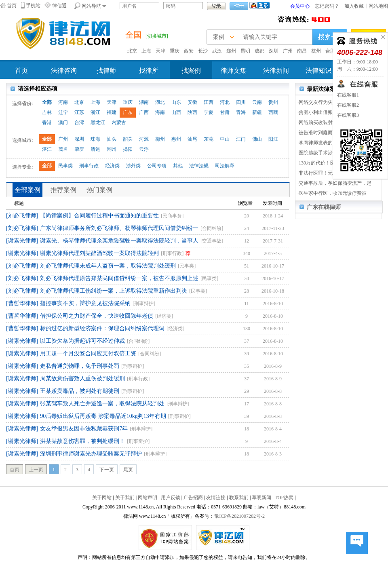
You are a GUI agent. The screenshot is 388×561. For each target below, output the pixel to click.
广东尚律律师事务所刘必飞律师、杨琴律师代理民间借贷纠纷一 (119, 228)
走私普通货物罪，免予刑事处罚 (79, 366)
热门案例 (99, 189)
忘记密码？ (327, 6)
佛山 (257, 139)
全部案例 (27, 189)
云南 (257, 102)
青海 (241, 112)
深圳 (273, 51)
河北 (225, 102)
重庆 (174, 51)
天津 (160, 51)
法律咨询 (64, 70)
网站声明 (147, 497)
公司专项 (157, 166)
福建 (111, 112)
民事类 (65, 166)
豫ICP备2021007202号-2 (239, 516)
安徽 (192, 102)
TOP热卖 (284, 497)
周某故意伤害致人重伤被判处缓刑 (82, 378)
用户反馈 (170, 497)
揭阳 (128, 149)
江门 (241, 139)
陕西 (192, 112)
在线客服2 (348, 105)
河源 (144, 139)
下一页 (106, 469)
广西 (144, 112)
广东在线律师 (324, 207)
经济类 (112, 166)
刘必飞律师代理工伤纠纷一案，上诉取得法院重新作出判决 (113, 291)
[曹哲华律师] (22, 303)
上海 (146, 51)
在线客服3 (348, 115)
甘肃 (225, 112)
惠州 (176, 139)
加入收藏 (354, 6)
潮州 (111, 149)
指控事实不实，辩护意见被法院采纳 (85, 303)
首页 (12, 5)
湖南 (144, 102)
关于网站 (102, 497)
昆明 (245, 51)
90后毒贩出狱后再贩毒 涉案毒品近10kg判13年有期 (103, 416)
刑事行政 (89, 166)
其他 (178, 166)
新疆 (257, 112)
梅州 (160, 139)
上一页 (36, 469)
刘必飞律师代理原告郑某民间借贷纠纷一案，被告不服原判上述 (119, 278)
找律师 (106, 70)
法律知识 (318, 70)
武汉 (217, 51)
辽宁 (63, 112)
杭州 (316, 51)
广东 (128, 112)
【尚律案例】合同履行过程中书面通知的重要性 (99, 216)
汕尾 (192, 139)
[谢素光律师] (22, 241)
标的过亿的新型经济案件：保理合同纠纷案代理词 (102, 328)
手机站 (33, 5)
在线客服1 (348, 95)
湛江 (47, 149)
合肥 (330, 51)
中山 (225, 139)
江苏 (79, 112)
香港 (47, 122)
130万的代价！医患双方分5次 (330, 163)
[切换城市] (157, 36)
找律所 (148, 70)
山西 (176, 112)
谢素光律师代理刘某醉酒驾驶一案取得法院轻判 (99, 253)
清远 (95, 149)
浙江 (95, 112)
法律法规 (199, 166)
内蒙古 (119, 122)
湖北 (160, 102)
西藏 (273, 112)
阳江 (273, 139)
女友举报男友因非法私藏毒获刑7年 (84, 429)
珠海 (95, 139)
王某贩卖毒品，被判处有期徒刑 (79, 391)
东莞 (208, 139)
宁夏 (208, 112)
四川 (241, 102)
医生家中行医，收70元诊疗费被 (333, 193)
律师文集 (234, 70)
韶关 (128, 139)
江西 (208, 102)
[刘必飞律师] (22, 216)
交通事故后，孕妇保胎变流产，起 (335, 183)
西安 (189, 51)
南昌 (302, 51)
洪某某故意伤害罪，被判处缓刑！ (82, 441)
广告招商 (193, 497)
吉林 (47, 112)
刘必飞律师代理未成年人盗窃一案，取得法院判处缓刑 (108, 266)
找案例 (191, 70)
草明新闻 (261, 497)
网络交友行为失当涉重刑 (325, 102)
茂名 (63, 149)
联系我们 (239, 497)
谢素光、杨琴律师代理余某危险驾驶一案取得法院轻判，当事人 (119, 241)
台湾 (79, 122)
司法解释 (224, 166)
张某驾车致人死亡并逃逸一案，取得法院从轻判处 (102, 404)
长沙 (203, 51)
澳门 (63, 122)
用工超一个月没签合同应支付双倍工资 (88, 353)
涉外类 (133, 166)
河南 (63, 102)
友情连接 (216, 497)
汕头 (111, 139)
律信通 (59, 5)
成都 (259, 51)
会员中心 (300, 6)
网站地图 (378, 6)
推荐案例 (63, 189)
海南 (160, 112)
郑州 (231, 51)
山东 (176, 102)
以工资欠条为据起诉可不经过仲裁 (82, 341)
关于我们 (125, 497)
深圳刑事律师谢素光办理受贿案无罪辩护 (91, 454)
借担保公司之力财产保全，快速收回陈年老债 (96, 316)
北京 (132, 51)
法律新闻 (276, 70)
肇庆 (79, 149)
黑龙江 (98, 122)
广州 (288, 51)
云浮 (144, 149)
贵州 (273, 102)
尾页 (128, 469)
